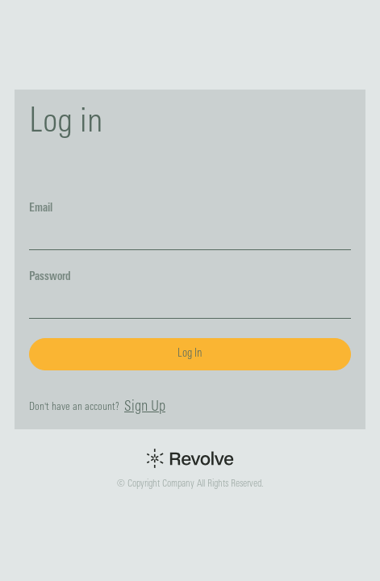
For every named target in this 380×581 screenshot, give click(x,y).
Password (50, 277)
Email (40, 209)
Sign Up (144, 407)
